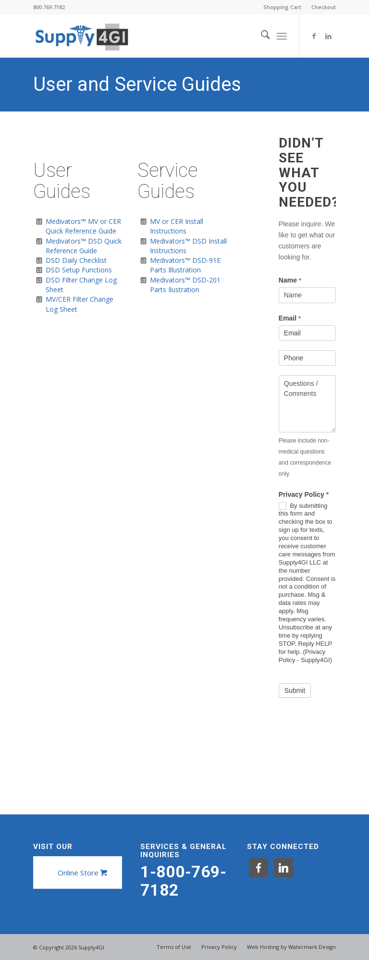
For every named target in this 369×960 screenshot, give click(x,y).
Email (290, 318)
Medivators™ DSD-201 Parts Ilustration (185, 284)
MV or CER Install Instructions (176, 226)
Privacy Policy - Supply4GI (304, 656)
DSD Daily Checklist (76, 260)
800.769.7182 (49, 7)
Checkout (323, 7)
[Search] (260, 36)
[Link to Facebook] (314, 36)
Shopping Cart (282, 7)
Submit (295, 690)
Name (290, 280)
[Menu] (282, 36)
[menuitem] (282, 7)
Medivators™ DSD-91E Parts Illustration (185, 265)
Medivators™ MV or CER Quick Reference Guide (83, 226)
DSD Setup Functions (79, 269)
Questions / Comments (307, 403)
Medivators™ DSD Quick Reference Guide (84, 245)
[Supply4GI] (81, 36)
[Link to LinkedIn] (328, 36)
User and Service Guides (137, 84)
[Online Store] (81, 872)
